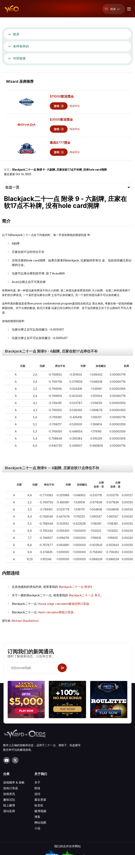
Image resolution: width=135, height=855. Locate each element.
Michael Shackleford (25, 620)
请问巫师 (9, 811)
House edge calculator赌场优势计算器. (64, 604)
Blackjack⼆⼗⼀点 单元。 (86, 595)
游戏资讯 (9, 794)
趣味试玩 (9, 799)
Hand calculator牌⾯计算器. (56, 612)
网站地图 (40, 822)
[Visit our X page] (15, 760)
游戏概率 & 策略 (14, 782)
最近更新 (40, 799)
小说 (37, 828)
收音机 (38, 805)
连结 (37, 794)
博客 (37, 817)
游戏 (59, 106)
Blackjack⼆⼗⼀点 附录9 (75, 587)
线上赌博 (9, 805)
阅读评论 (75, 106)
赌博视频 (40, 811)
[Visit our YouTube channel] (6, 760)
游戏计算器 (10, 788)
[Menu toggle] (128, 9)
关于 (37, 782)
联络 (37, 788)
